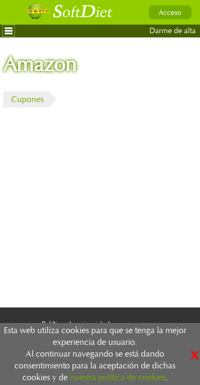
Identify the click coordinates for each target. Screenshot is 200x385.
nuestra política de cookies (118, 377)
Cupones (27, 99)
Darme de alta (172, 31)
